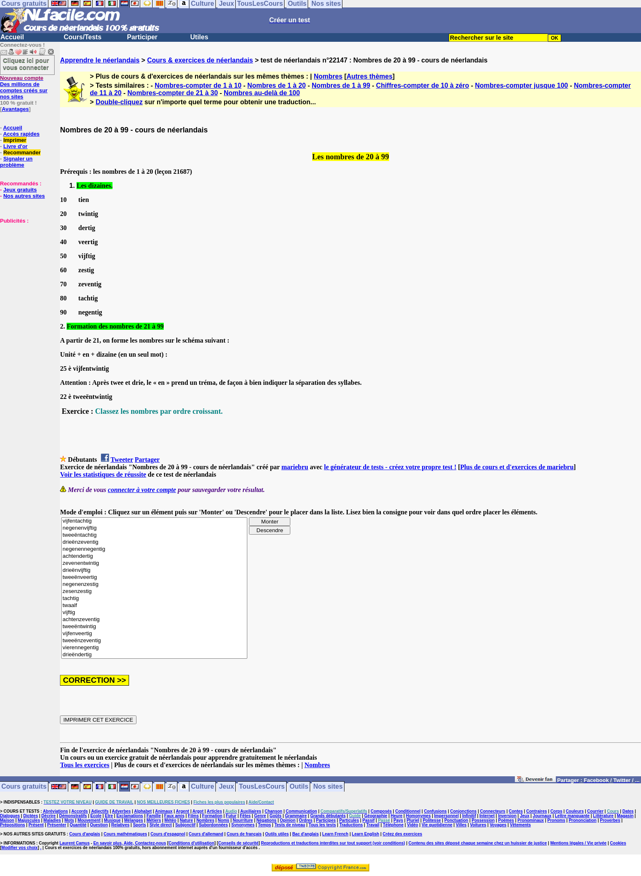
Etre (109, 816)
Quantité (77, 825)
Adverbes (121, 811)
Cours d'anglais (84, 834)
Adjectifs (99, 811)
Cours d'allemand (206, 834)
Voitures (478, 825)
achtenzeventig (154, 619)
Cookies (618, 843)
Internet (487, 816)
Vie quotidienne (437, 825)
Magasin (625, 816)
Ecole (96, 816)
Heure (396, 816)
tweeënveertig (154, 577)
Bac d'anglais (305, 834)
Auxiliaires (250, 811)
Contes (516, 811)
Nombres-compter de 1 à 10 (198, 85)
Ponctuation (456, 820)
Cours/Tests (82, 37)
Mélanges (133, 820)
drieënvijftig (154, 570)
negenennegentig (154, 549)
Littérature (603, 816)
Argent (182, 811)
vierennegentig (154, 647)
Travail (373, 825)
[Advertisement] (25, 265)
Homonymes (418, 816)
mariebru (294, 466)
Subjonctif (185, 825)
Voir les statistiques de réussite (103, 474)
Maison (7, 820)
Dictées (30, 816)
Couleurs (575, 811)
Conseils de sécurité (238, 843)
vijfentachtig (154, 521)
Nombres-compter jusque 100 (521, 85)
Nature (186, 820)
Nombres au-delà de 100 (262, 92)
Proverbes (610, 820)
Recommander (22, 152)
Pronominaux (530, 820)
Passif (368, 820)
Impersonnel (446, 816)
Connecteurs (492, 811)
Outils (298, 786)
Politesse (432, 820)
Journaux (542, 816)
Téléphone (393, 825)
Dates (628, 811)
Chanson (273, 811)
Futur (231, 816)
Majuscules (29, 820)
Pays (398, 820)
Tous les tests (322, 825)
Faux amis (174, 816)
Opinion (288, 820)
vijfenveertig (154, 633)
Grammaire (296, 816)
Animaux (163, 811)
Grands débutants (328, 816)
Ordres (306, 820)
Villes (461, 825)
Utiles (199, 37)
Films (193, 816)
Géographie (375, 816)
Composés (381, 811)
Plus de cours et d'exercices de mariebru (517, 466)
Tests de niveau (290, 825)
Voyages (498, 825)
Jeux (226, 786)
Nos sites (328, 786)
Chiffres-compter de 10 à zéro (422, 85)
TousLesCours (262, 786)
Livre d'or (15, 146)
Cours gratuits (23, 786)
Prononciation (582, 820)
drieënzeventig (154, 542)
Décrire (48, 816)
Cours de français (244, 834)
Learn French (335, 834)
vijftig (154, 612)
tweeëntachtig (154, 535)
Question (99, 825)
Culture (202, 786)
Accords (79, 811)
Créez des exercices (402, 834)
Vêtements (520, 825)
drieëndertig (154, 654)
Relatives (120, 825)
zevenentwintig (154, 563)
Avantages (15, 109)
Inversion (507, 816)
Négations (266, 820)
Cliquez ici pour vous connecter (26, 64)
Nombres (328, 76)
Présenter (56, 825)
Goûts (276, 816)
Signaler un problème (16, 162)
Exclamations (129, 816)
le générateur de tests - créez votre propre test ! (390, 466)
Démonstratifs (73, 816)
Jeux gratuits (20, 190)
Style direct (160, 825)
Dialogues (10, 816)
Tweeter (121, 459)
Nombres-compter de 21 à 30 (172, 92)
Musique (112, 820)
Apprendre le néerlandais (99, 60)
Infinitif (469, 816)
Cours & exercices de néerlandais (200, 60)
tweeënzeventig (154, 640)
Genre (260, 816)
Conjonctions (463, 811)
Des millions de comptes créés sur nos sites (24, 87)
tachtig (154, 598)
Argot (197, 811)
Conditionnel (408, 811)
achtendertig (154, 556)
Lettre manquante (572, 816)
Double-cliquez (119, 102)
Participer (142, 37)
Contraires (536, 811)
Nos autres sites (24, 196)
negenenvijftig (154, 528)
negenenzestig (154, 584)
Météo (171, 820)
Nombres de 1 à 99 (341, 85)
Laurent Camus (75, 843)
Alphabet (143, 811)
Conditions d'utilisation (192, 843)
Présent (36, 825)
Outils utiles (277, 834)
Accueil (12, 37)
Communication (301, 811)
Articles (214, 811)
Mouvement (88, 820)
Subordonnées (213, 825)
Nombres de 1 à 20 (276, 85)
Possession (483, 820)
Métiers (153, 820)
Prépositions (12, 825)
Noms (224, 820)
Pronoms (556, 820)
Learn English (365, 834)
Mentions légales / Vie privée (578, 843)
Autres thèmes (369, 76)
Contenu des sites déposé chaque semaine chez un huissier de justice (478, 843)
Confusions (435, 811)
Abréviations (55, 811)
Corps (556, 811)
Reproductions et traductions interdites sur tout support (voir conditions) (333, 843)
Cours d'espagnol (168, 834)
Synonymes (242, 825)
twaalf (154, 605)
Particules (349, 820)
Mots (69, 820)
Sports (139, 825)
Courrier (595, 811)
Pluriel (413, 820)
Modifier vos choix (19, 847)
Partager (147, 459)
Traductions (351, 825)
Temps (264, 825)
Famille (153, 816)
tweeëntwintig (154, 626)
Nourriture (243, 820)
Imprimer (14, 140)
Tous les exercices (84, 764)
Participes (326, 820)
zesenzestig (154, 591)
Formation (212, 816)
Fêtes (245, 816)
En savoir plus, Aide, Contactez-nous (129, 843)
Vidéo (412, 825)
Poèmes (506, 820)
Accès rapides (21, 134)
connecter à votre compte (142, 489)
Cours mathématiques (125, 834)
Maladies (52, 820)
